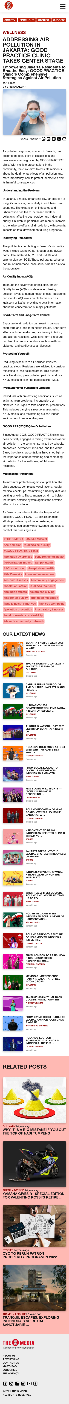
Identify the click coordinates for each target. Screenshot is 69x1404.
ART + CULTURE (33, 922)
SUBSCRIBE (10, 1370)
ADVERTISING (11, 1359)
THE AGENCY (11, 1373)
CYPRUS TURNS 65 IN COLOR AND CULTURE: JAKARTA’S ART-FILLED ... (45, 687)
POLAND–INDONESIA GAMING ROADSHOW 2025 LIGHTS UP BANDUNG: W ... (44, 812)
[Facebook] (49, 139)
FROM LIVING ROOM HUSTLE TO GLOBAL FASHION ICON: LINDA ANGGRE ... (45, 1020)
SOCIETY (9, 20)
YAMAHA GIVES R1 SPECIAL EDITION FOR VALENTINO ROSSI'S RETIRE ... (33, 1196)
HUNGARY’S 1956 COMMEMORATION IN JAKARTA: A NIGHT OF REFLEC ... (46, 708)
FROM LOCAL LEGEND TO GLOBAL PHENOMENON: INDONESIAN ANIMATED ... (42, 771)
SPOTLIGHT (27, 20)
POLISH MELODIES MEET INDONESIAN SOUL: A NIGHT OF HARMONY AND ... (45, 916)
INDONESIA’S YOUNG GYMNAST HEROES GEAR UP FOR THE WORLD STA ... (45, 875)
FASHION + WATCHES (35, 652)
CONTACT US (11, 1363)
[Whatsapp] (44, 139)
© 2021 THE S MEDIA (15, 1391)
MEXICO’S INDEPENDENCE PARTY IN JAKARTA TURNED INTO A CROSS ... (43, 979)
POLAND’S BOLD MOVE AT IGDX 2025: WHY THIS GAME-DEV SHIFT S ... (45, 750)
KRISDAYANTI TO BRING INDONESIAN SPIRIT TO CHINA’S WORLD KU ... (45, 833)
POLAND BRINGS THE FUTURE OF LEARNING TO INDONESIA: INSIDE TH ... (44, 937)
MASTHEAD (10, 1366)
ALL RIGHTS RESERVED (17, 1395)
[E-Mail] (64, 139)
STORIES (43, 20)
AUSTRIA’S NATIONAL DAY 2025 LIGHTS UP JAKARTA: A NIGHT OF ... (45, 729)
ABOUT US (9, 1356)
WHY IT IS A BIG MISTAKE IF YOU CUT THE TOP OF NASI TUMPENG (34, 1132)
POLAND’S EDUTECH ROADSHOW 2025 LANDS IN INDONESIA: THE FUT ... (42, 1041)
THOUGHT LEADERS (34, 756)
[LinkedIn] (54, 139)
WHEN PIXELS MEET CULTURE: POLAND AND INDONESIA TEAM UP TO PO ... (45, 896)
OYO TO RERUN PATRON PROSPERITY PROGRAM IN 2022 (30, 1255)
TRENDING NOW (33, 798)
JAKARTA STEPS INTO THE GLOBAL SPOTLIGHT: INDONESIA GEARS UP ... (46, 854)
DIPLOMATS (31, 673)
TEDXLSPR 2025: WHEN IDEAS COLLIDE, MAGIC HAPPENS (44, 998)
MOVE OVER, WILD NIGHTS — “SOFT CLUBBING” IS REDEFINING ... (44, 792)
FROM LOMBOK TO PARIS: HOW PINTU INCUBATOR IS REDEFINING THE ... (45, 958)
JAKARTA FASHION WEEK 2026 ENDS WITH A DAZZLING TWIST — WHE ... (45, 646)
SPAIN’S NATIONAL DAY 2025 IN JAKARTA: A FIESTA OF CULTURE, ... (45, 667)
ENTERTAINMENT (33, 777)
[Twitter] (59, 139)
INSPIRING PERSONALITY (37, 1026)
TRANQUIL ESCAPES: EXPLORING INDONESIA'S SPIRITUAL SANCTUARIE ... (31, 1321)
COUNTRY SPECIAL (34, 943)
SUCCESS (59, 20)
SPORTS (29, 839)
